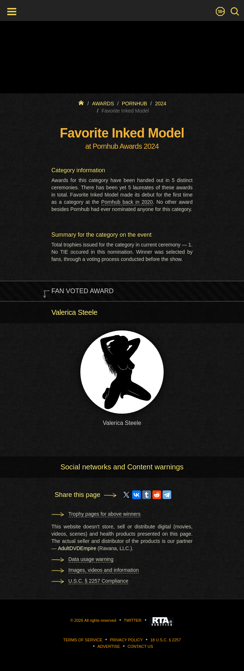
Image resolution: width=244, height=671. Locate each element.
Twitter (133, 620)
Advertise (108, 646)
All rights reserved (100, 620)
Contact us (140, 646)
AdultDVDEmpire (77, 548)
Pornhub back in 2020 (127, 202)
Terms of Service (82, 640)
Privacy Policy (126, 640)
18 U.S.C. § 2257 (165, 640)
